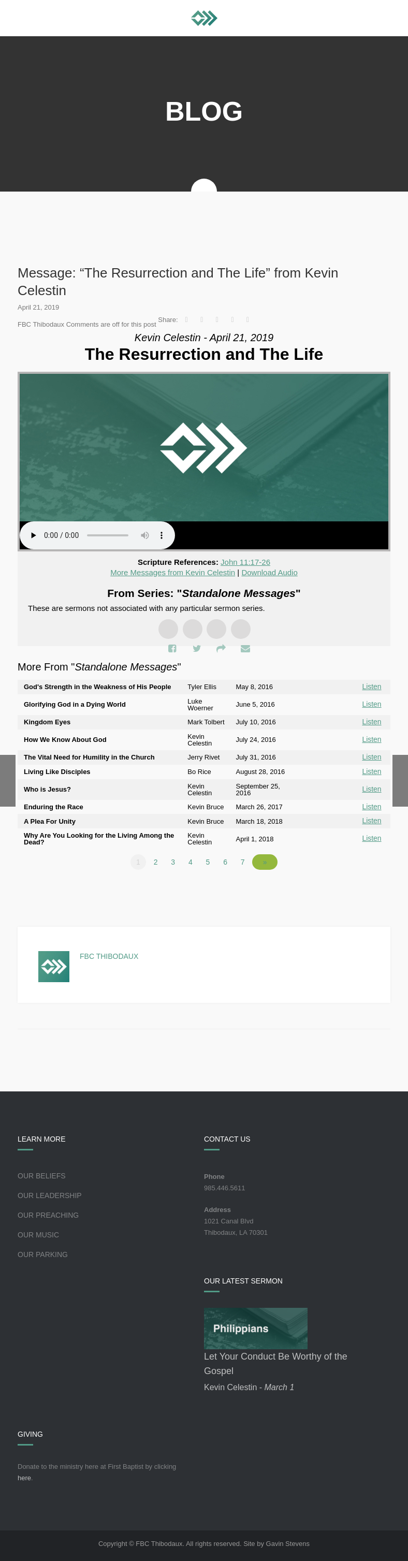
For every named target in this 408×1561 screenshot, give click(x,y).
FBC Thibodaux (109, 954)
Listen (372, 687)
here (24, 1475)
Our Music (38, 1232)
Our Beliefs (42, 1173)
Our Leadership (50, 1193)
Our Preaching (48, 1212)
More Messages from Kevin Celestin (172, 572)
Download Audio (269, 572)
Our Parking (43, 1252)
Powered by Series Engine (352, 888)
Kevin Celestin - (249, 1384)
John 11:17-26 (245, 562)
